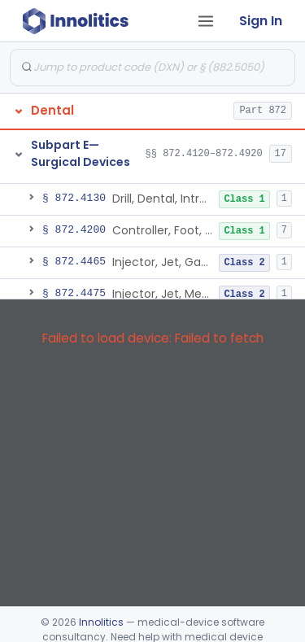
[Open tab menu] (206, 21)
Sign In (260, 20)
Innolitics (101, 622)
